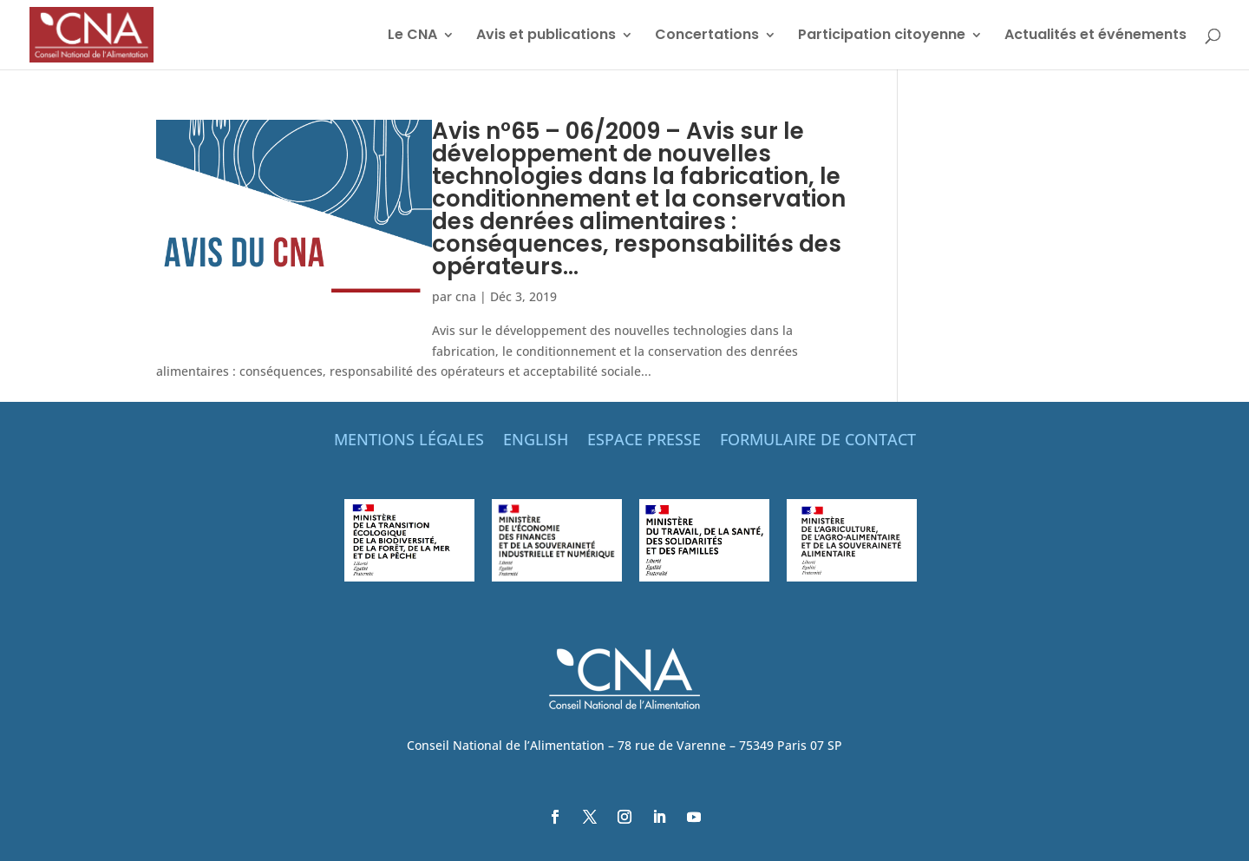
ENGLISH (535, 441)
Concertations (707, 36)
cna (465, 296)
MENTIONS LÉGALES (409, 441)
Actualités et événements (1095, 36)
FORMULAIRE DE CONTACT (818, 441)
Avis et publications (546, 36)
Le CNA (412, 36)
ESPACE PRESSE (644, 441)
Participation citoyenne (881, 36)
